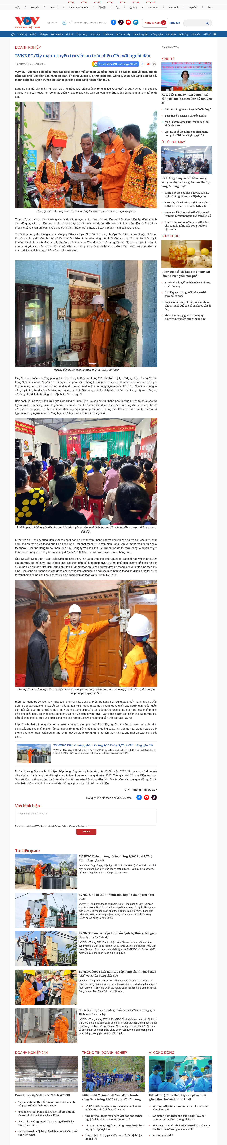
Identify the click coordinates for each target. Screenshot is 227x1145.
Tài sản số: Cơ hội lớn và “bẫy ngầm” (186, 115)
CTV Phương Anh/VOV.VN (140, 789)
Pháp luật (95, 34)
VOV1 (71, 2)
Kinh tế (69, 34)
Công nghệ (157, 34)
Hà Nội (51, 22)
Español (192, 7)
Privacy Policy (61, 826)
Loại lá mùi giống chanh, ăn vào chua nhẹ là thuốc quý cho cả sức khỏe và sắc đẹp (188, 306)
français (35, 7)
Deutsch (54, 7)
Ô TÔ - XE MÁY (173, 142)
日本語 (102, 7)
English (175, 22)
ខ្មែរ (117, 7)
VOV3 (97, 2)
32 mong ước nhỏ (162, 1135)
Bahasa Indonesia (78, 7)
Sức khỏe (171, 34)
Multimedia (57, 34)
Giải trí (206, 34)
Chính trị (22, 34)
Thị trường (81, 34)
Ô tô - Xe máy (123, 34)
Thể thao (108, 34)
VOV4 (110, 2)
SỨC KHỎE (170, 236)
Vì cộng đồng (161, 1052)
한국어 (133, 7)
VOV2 (84, 2)
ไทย (210, 7)
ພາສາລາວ (153, 7)
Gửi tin (86, 831)
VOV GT (150, 2)
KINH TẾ (167, 59)
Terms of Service (77, 826)
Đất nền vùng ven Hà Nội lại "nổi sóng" (188, 109)
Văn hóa (196, 34)
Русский (173, 7)
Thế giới (44, 34)
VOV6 (136, 2)
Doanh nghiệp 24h (31, 1052)
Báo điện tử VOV (170, 47)
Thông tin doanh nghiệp (104, 1052)
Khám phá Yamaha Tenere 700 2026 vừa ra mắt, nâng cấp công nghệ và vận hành (187, 226)
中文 (17, 7)
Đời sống (184, 34)
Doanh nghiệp (141, 34)
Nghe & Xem (155, 22)
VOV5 (123, 2)
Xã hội (33, 34)
